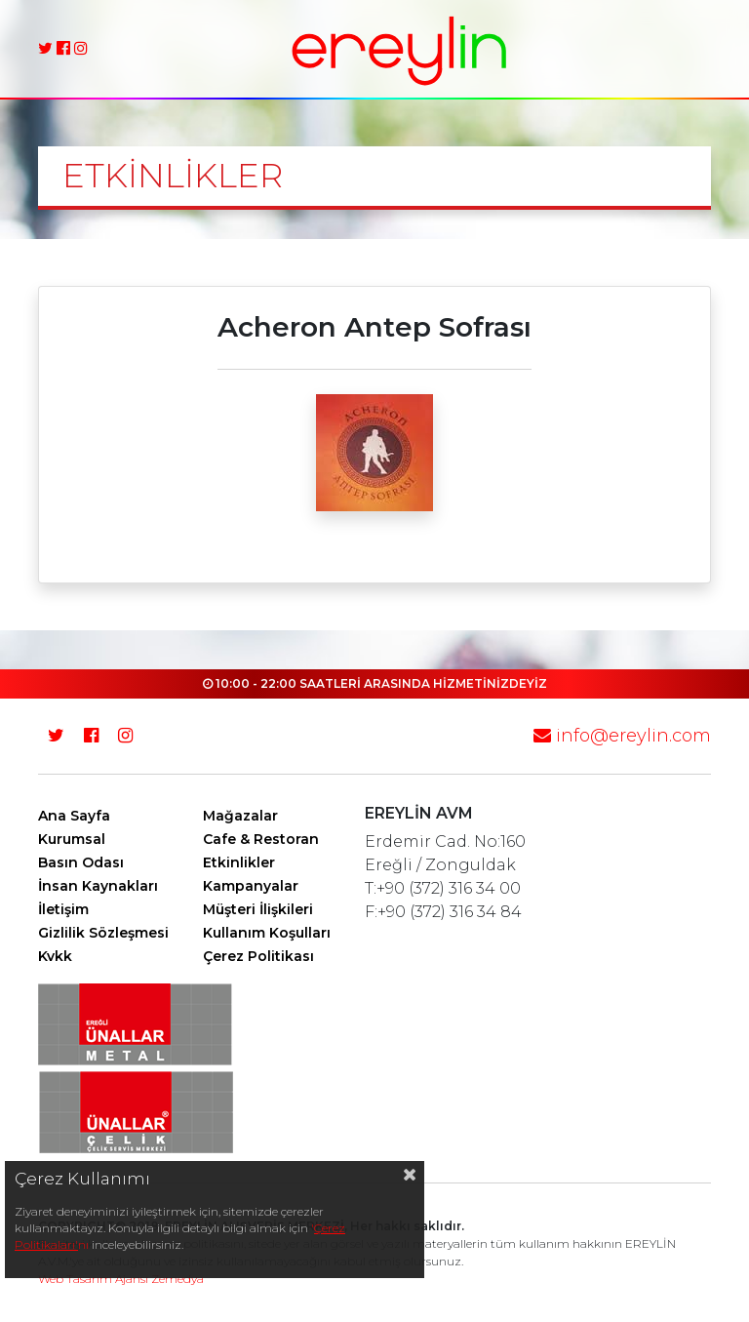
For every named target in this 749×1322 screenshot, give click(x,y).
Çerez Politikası (258, 956)
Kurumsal (71, 839)
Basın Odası (81, 862)
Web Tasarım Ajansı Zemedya (121, 1278)
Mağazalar (240, 815)
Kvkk (55, 956)
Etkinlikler (239, 862)
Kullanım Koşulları (267, 932)
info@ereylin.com (622, 735)
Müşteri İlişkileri (258, 909)
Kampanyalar (250, 886)
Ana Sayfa (74, 815)
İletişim (63, 909)
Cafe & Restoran (261, 839)
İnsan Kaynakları (98, 886)
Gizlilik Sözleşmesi (103, 932)
